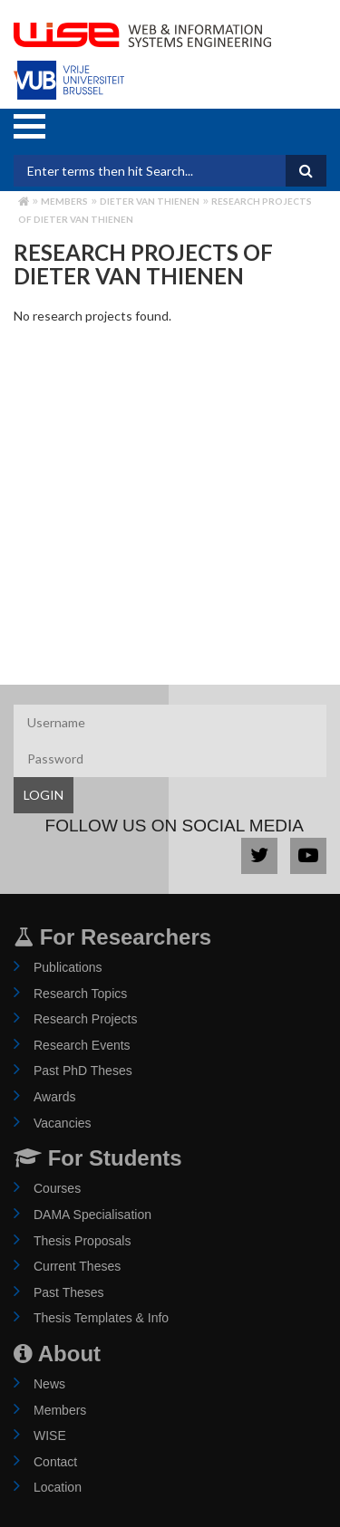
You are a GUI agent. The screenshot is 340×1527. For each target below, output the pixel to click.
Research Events (82, 1045)
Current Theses (77, 1266)
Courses (57, 1188)
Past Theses (69, 1292)
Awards (54, 1097)
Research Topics (80, 993)
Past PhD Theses (83, 1070)
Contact (55, 1462)
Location (58, 1487)
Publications (68, 967)
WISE (50, 1435)
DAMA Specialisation (92, 1214)
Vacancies (63, 1123)
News (49, 1384)
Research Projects (85, 1019)
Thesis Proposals (82, 1241)
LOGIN (43, 794)
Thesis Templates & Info (101, 1318)
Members (64, 201)
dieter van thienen (149, 201)
